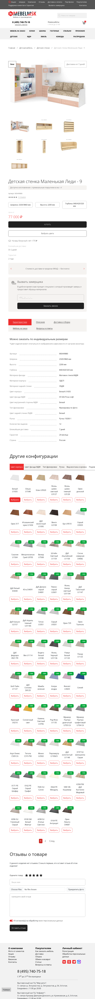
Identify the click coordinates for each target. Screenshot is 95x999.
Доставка (39, 954)
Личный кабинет (72, 948)
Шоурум (22, 2)
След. (52, 840)
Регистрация (68, 951)
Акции (13, 2)
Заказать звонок (21, 24)
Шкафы (42, 31)
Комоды (60, 36)
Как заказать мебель (44, 951)
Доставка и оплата (55, 2)
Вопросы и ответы (43, 964)
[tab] (20, 322)
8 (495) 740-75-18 (21, 22)
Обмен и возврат (42, 959)
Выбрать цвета (47, 233)
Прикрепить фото (76, 889)
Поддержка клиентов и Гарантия (21, 5)
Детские (13, 36)
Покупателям (82, 2)
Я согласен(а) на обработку (38, 920)
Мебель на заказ (17, 31)
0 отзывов (22, 197)
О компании (15, 948)
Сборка (38, 956)
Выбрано (15, 499)
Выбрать (28, 499)
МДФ (29, 36)
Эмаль (43, 36)
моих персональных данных (51, 920)
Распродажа (79, 36)
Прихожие (80, 31)
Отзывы (42, 2)
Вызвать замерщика (56, 5)
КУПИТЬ (47, 224)
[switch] (11, 921)
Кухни (32, 31)
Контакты (83, 5)
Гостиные (54, 31)
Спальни (67, 31)
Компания (32, 2)
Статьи (38, 962)
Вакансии (12, 959)
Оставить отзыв (19, 928)
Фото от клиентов (16, 951)
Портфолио (69, 2)
